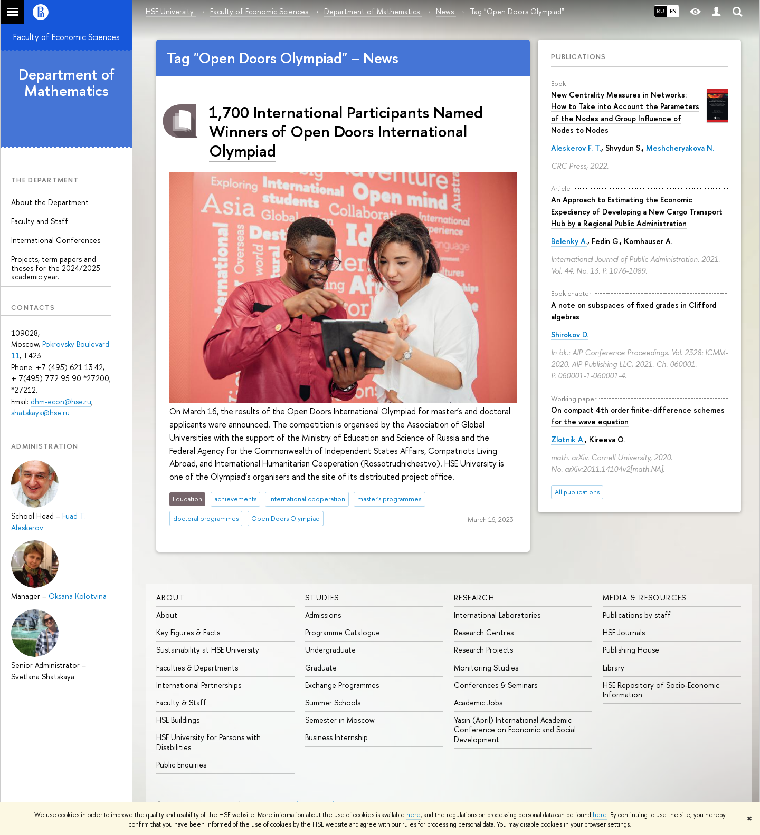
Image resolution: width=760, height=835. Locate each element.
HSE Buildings (178, 720)
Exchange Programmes (342, 685)
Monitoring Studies (486, 668)
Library (613, 668)
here (413, 815)
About (170, 598)
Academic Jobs (478, 702)
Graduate (321, 668)
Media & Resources (645, 598)
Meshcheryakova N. (680, 148)
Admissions (323, 615)
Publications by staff (637, 615)
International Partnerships (198, 685)
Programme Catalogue (342, 632)
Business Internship (336, 737)
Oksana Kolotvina (78, 596)
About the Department (50, 202)
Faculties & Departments (197, 668)
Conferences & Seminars (495, 685)
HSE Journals (624, 632)
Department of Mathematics (66, 82)
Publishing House (631, 650)
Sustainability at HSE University (207, 650)
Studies (322, 598)
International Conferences (55, 240)
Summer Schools (332, 702)
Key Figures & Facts (188, 632)
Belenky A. (569, 241)
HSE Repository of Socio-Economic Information (661, 690)
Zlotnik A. (568, 439)
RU (660, 11)
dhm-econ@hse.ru (61, 401)
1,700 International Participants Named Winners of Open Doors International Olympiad (346, 131)
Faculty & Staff (181, 702)
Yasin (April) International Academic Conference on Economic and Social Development (515, 729)
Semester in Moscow (340, 720)
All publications (577, 492)
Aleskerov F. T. (576, 148)
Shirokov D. (569, 334)
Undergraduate (330, 650)
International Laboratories (497, 615)
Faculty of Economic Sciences (66, 37)
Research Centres (484, 632)
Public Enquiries (181, 765)
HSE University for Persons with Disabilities (208, 742)
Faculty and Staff (39, 221)
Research (474, 598)
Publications (578, 56)
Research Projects (483, 650)
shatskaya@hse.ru (40, 412)
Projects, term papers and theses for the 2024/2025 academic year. (55, 268)
